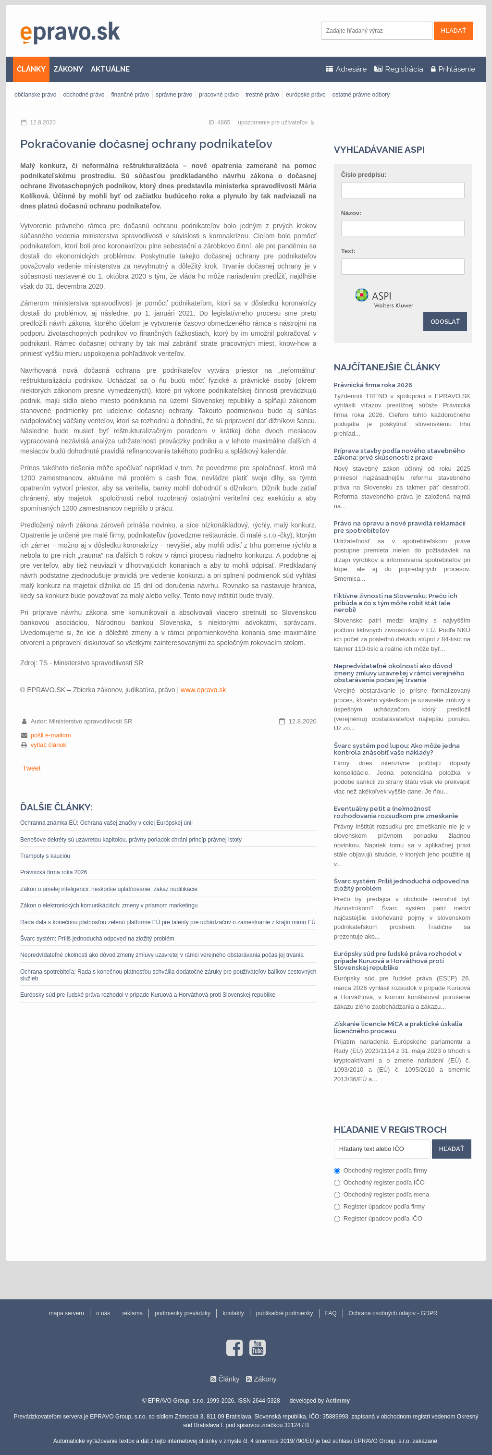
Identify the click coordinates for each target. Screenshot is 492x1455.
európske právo (306, 94)
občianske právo (35, 94)
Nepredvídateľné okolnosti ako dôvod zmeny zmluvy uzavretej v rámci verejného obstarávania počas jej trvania (162, 955)
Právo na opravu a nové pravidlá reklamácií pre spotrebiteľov (400, 527)
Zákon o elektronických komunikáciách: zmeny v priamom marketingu (108, 905)
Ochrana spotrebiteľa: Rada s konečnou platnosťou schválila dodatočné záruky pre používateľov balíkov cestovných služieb (168, 975)
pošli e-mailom (51, 735)
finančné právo (130, 94)
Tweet (31, 768)
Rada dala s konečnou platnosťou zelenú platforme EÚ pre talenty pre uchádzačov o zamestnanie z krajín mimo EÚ (168, 922)
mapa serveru (66, 1313)
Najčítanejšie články (387, 367)
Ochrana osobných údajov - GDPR (393, 1313)
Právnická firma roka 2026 (53, 872)
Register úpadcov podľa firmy (379, 1206)
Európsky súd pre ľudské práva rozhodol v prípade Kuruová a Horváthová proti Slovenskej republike (147, 994)
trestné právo (262, 94)
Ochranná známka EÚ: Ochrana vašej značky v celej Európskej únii (106, 822)
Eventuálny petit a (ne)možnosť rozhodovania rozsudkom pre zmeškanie (396, 812)
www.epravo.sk (203, 690)
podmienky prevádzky (182, 1313)
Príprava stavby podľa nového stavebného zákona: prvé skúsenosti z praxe (399, 454)
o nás (103, 1313)
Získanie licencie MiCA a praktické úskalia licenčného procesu (398, 1027)
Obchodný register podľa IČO (379, 1182)
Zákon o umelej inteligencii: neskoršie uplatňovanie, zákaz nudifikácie (108, 889)
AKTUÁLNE (110, 69)
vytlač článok (48, 744)
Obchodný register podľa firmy (380, 1170)
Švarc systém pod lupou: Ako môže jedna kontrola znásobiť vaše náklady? (397, 749)
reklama (132, 1313)
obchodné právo (83, 94)
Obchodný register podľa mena (382, 1194)
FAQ (331, 1313)
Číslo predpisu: (364, 174)
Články (228, 1379)
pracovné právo (219, 94)
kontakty (233, 1313)
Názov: (351, 213)
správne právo (174, 94)
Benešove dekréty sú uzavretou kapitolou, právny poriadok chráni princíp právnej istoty (131, 839)
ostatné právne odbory (361, 94)
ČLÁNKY (31, 69)
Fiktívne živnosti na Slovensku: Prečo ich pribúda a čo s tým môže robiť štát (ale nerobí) (395, 602)
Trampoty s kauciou (45, 856)
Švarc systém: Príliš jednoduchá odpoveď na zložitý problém (97, 938)
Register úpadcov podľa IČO (378, 1218)
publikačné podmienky (284, 1313)
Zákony (265, 1379)
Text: (348, 251)
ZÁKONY (68, 69)
